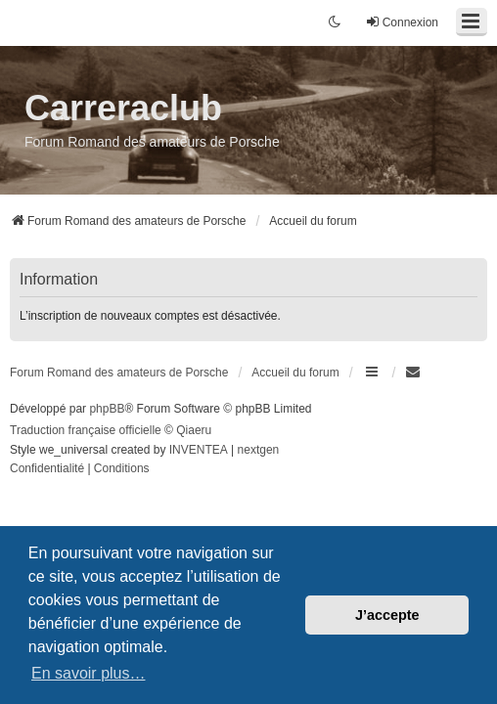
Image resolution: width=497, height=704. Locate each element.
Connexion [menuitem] (401, 22)
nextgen (259, 450)
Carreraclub (123, 108)
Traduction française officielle (85, 430)
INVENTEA (198, 450)
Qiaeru (193, 430)
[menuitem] (414, 372)
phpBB (106, 409)
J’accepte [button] (387, 615)
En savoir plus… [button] (88, 673)
